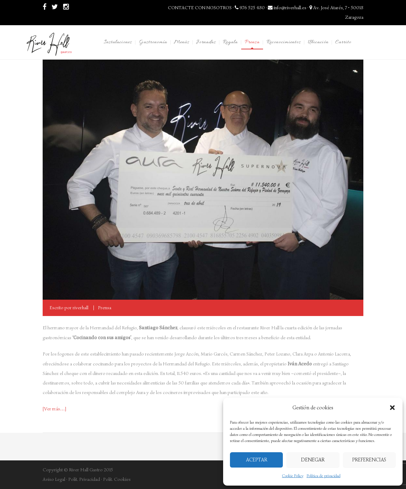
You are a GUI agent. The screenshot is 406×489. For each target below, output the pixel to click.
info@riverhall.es (287, 8)
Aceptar (256, 460)
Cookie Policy (292, 475)
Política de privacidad (323, 475)
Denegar (312, 460)
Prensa (104, 308)
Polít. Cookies (117, 479)
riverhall (80, 308)
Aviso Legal (54, 479)
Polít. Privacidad (84, 479)
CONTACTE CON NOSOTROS (200, 8)
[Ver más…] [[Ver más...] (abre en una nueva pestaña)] (54, 409)
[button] (392, 407)
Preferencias (369, 460)
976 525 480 (250, 8)
